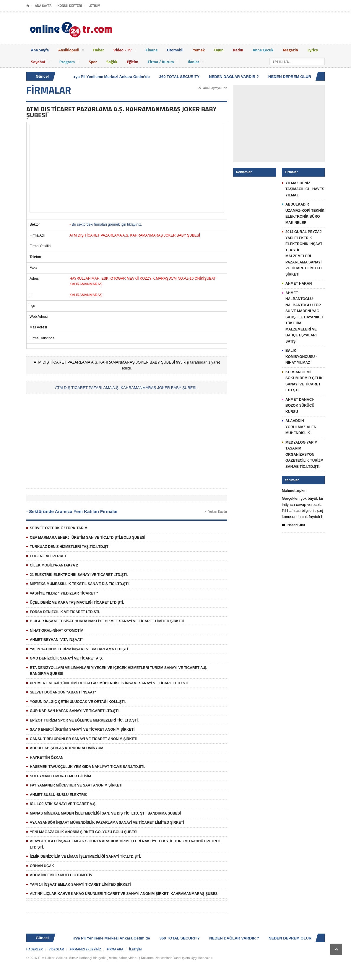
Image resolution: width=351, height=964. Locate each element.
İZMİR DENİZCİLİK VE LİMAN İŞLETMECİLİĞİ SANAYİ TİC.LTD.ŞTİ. (85, 856)
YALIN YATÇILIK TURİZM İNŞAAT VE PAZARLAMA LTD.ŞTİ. (79, 649)
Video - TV (124, 51)
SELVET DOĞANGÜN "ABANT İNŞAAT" (63, 692)
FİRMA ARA (115, 949)
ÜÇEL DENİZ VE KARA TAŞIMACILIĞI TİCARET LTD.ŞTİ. (77, 602)
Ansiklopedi (71, 51)
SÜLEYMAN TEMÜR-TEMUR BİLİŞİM (60, 776)
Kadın (238, 50)
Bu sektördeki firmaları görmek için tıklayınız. (107, 224)
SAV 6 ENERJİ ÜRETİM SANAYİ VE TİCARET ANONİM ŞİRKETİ (82, 729)
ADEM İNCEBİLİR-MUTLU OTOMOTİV (61, 875)
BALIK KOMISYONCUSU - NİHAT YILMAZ (301, 357)
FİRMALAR (48, 90)
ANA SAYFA (43, 5)
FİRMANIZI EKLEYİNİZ (85, 949)
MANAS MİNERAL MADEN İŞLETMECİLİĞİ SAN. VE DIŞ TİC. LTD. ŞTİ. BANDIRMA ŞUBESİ (105, 813)
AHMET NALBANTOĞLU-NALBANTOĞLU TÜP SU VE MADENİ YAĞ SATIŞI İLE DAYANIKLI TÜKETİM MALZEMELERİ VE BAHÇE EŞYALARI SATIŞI (304, 317)
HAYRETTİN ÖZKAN (47, 757)
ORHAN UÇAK (42, 866)
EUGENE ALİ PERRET (48, 556)
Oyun (219, 50)
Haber (98, 50)
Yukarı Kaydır (215, 512)
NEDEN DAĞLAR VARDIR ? (235, 76)
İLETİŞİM (94, 5)
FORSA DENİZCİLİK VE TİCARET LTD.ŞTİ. (65, 612)
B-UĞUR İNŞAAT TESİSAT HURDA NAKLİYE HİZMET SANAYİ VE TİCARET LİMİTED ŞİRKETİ (107, 621)
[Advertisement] (127, 168)
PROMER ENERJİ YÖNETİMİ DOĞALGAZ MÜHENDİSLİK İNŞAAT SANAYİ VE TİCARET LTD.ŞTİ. (109, 683)
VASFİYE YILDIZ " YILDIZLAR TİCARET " (64, 593)
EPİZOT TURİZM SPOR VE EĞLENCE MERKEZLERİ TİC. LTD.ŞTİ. (84, 720)
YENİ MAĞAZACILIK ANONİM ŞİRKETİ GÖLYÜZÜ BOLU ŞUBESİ (83, 832)
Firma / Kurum (163, 62)
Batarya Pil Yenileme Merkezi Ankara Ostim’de (109, 76)
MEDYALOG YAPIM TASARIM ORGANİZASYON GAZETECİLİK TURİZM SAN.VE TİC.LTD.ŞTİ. (304, 454)
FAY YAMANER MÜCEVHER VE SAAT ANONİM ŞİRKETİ (76, 785)
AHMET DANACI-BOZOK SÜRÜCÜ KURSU (299, 406)
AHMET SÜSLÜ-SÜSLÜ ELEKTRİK (58, 795)
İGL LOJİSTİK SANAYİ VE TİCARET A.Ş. (63, 804)
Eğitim (132, 61)
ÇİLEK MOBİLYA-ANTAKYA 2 (54, 565)
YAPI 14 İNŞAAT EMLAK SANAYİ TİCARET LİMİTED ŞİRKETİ (80, 884)
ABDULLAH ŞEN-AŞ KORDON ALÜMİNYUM (66, 748)
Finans (151, 50)
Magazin (290, 50)
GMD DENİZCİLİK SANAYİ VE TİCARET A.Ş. (66, 658)
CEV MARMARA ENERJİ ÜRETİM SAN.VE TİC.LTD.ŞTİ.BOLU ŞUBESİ (87, 537)
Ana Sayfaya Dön (212, 88)
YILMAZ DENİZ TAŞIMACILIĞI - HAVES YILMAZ (304, 189)
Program (69, 62)
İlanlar (196, 62)
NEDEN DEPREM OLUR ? (292, 76)
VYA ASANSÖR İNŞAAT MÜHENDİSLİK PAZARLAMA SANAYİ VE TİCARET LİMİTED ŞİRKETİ (107, 822)
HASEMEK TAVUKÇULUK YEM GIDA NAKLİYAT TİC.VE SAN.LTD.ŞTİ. (87, 767)
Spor (93, 61)
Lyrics (313, 50)
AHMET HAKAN (298, 283)
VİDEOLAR (56, 949)
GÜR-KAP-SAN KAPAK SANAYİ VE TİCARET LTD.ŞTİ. (75, 711)
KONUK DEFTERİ (70, 5)
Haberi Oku (293, 525)
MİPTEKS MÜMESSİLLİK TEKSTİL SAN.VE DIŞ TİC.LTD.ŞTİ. (80, 584)
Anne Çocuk (263, 50)
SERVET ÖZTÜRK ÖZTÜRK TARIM (58, 528)
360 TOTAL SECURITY (180, 76)
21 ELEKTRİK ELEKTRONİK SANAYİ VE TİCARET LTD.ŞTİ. (79, 575)
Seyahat (40, 62)
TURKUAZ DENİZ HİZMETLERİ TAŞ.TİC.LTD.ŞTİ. (70, 547)
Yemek (199, 50)
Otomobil (175, 50)
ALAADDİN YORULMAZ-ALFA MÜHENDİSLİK (300, 427)
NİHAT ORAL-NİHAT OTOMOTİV (56, 630)
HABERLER (34, 949)
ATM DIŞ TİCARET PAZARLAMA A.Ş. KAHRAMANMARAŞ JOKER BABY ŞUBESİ (125, 387)
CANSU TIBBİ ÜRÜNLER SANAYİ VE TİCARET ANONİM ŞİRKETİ (83, 739)
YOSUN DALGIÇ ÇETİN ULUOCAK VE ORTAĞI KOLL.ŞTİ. (78, 702)
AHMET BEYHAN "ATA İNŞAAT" (56, 640)
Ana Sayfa (40, 50)
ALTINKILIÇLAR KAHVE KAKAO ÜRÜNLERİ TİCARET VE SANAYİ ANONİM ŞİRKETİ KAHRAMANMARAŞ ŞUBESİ (124, 894)
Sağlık (111, 61)
